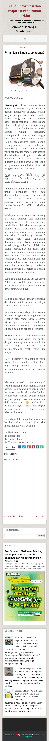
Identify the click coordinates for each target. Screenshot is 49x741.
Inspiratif (25, 47)
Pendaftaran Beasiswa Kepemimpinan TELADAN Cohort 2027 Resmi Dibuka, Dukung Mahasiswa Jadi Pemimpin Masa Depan (22, 643)
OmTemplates (26, 735)
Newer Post (12, 516)
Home (21, 516)
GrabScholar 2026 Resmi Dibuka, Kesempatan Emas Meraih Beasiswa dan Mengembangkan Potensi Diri (23, 556)
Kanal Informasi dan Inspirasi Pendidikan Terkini (24, 11)
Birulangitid (11, 105)
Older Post (39, 516)
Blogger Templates (24, 737)
